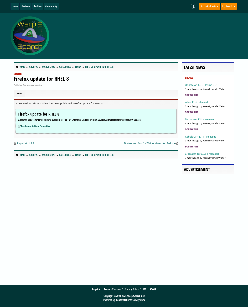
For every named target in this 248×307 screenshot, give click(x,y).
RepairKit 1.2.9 (25, 143)
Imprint (96, 289)
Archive (38, 6)
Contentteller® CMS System (130, 299)
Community (51, 6)
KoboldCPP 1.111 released (200, 136)
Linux (18, 74)
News (19, 93)
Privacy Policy (132, 289)
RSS (144, 289)
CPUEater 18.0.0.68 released (202, 153)
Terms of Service (112, 289)
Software (191, 95)
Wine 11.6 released (196, 102)
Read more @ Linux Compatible (35, 126)
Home (15, 6)
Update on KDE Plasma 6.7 (201, 85)
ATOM (153, 289)
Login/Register (209, 6)
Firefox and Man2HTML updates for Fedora (149, 143)
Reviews (26, 6)
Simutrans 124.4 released (200, 119)
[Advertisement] (144, 35)
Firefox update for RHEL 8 (41, 78)
